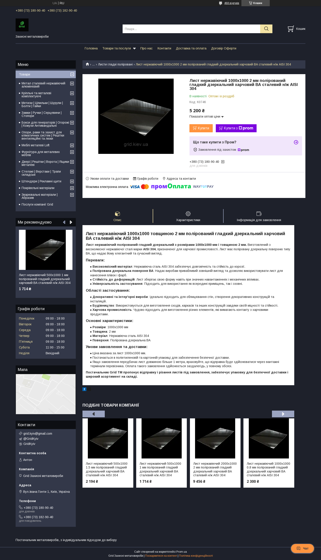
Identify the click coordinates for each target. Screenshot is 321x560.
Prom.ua (181, 551)
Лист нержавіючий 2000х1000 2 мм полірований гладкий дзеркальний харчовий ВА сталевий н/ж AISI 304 (215, 469)
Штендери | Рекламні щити (41, 181)
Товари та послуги (116, 48)
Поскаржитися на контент (161, 555)
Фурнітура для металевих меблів (41, 153)
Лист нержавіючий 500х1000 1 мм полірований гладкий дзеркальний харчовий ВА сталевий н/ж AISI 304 (160, 469)
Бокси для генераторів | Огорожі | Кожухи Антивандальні (45, 124)
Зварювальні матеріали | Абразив (40, 196)
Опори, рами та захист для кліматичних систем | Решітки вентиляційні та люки (43, 135)
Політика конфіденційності (196, 555)
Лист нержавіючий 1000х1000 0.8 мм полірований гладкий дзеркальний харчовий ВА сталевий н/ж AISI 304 (268, 469)
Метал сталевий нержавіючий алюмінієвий (43, 84)
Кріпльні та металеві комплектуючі (36, 94)
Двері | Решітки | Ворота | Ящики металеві (45, 163)
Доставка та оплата (191, 48)
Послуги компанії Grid (37, 204)
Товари (24, 74)
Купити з (238, 128)
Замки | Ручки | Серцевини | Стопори (42, 114)
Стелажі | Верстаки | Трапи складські (41, 173)
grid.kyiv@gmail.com (37, 433)
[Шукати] (266, 28)
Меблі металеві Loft (35, 145)
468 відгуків (231, 3)
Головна (91, 48)
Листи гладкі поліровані (115, 64)
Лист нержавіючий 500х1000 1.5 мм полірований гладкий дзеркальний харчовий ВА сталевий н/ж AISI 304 (107, 469)
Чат (302, 548)
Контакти (164, 48)
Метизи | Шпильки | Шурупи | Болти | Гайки (42, 104)
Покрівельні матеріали (38, 188)
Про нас (146, 48)
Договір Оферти (223, 48)
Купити (203, 128)
